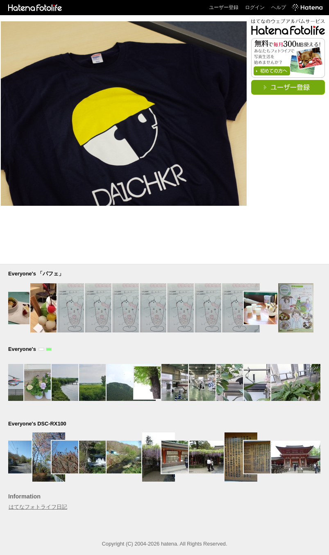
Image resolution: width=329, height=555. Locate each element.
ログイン (255, 7)
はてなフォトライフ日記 (38, 507)
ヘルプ (278, 7)
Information (24, 496)
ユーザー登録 (223, 7)
